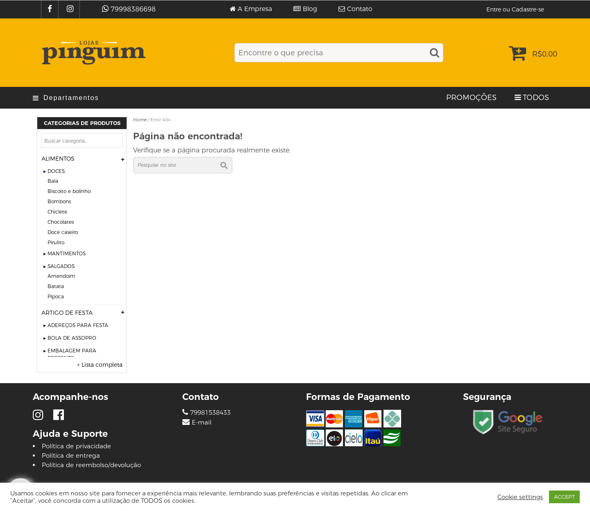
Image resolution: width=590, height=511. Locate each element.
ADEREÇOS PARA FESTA (78, 325)
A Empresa (255, 9)
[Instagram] (71, 9)
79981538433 (206, 412)
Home (140, 120)
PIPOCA (56, 296)
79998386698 (133, 9)
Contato (359, 9)
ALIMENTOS (58, 158)
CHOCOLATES (61, 222)
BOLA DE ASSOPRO (72, 338)
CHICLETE (57, 212)
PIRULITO (56, 242)
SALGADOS (61, 266)
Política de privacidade (76, 446)
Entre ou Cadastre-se (515, 9)
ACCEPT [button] (564, 496)
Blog (310, 9)
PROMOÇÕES (471, 97)
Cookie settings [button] (520, 497)
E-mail (201, 422)
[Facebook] (51, 9)
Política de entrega (71, 455)
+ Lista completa (100, 364)
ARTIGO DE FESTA (67, 312)
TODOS (536, 97)
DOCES (56, 171)
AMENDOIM (61, 276)
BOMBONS (59, 201)
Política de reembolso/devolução (91, 465)
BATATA (56, 286)
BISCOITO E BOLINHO (69, 191)
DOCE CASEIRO (63, 232)
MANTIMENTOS (67, 253)
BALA (53, 181)
